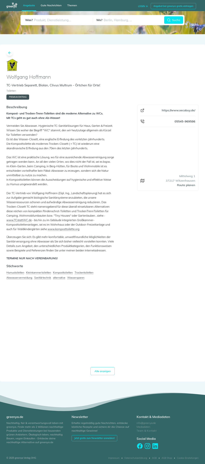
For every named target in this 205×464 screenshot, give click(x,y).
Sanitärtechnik (42, 277)
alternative (59, 277)
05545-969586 (185, 121)
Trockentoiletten (84, 272)
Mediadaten (143, 426)
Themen (72, 5)
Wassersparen (75, 277)
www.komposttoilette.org (63, 229)
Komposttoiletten (63, 272)
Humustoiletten (15, 272)
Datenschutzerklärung (135, 457)
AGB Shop (167, 457)
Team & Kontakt (146, 430)
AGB (154, 457)
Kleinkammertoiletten (38, 272)
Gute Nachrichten (51, 5)
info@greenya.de (146, 423)
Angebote (29, 5)
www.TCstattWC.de (19, 220)
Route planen (186, 185)
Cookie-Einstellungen (188, 457)
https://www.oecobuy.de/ (178, 110)
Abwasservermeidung (19, 277)
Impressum (113, 457)
